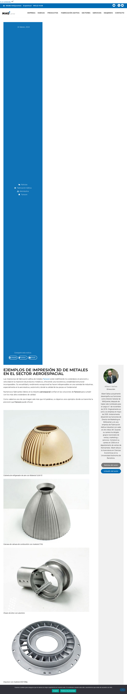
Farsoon (24, 195)
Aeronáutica (24, 191)
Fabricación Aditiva (24, 188)
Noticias (24, 185)
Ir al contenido (7, 2)
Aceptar (55, 691)
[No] (122, 689)
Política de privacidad (68, 691)
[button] (13, 357)
